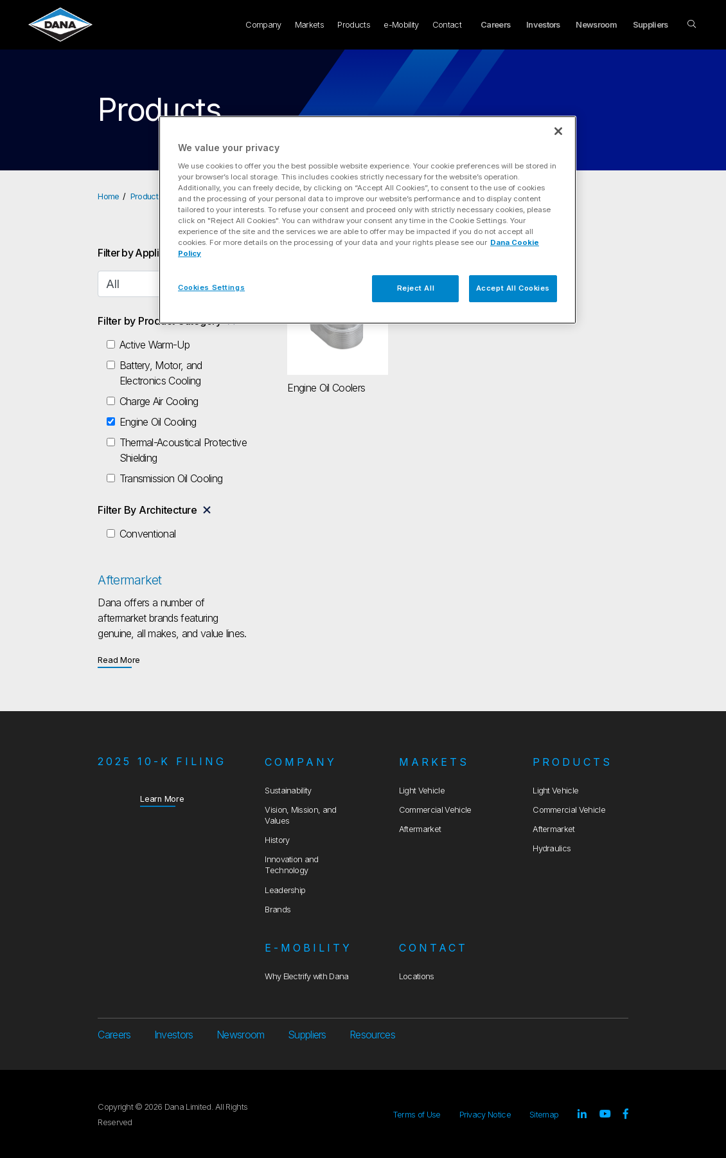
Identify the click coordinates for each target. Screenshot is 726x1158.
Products (353, 25)
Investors (543, 25)
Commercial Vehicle (435, 810)
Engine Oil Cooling (158, 421)
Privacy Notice (485, 1114)
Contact (446, 25)
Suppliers (650, 25)
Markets (309, 25)
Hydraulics (552, 848)
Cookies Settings (211, 287)
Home (108, 196)
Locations (416, 976)
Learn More (162, 798)
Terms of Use (417, 1114)
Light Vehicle (422, 790)
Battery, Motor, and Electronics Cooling (161, 373)
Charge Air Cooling (159, 401)
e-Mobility (401, 25)
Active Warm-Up (155, 344)
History (277, 840)
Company (263, 25)
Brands (277, 909)
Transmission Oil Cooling (171, 478)
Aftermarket (420, 829)
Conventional (148, 533)
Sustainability (288, 790)
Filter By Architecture (147, 509)
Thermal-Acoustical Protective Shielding (183, 450)
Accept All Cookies (513, 288)
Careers (495, 25)
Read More (119, 659)
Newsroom (596, 25)
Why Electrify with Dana (306, 976)
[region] (367, 220)
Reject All (416, 288)
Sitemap (543, 1114)
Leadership (285, 890)
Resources (372, 1034)
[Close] (558, 131)
